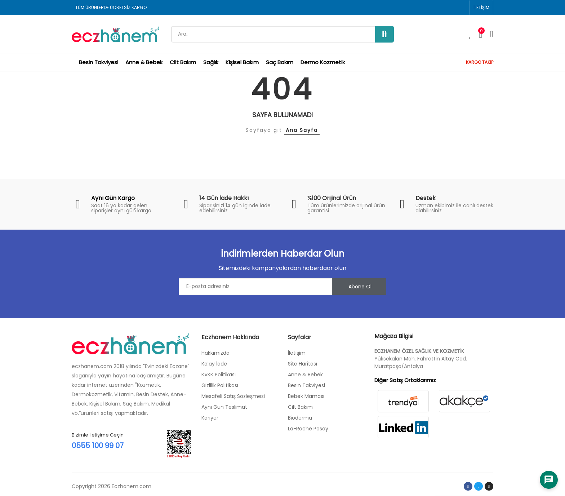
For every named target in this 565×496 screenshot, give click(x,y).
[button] (481, 7)
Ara (384, 34)
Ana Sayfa (302, 130)
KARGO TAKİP (479, 62)
